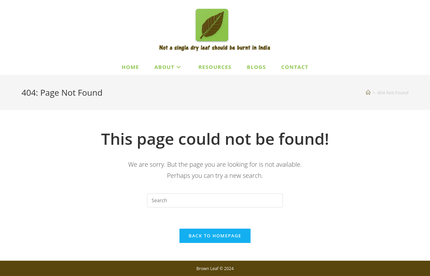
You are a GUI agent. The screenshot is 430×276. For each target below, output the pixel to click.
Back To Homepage (215, 235)
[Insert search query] (215, 200)
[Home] (368, 92)
